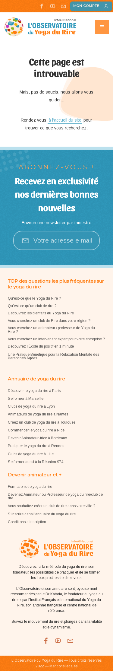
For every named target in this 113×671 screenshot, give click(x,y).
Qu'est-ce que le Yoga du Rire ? (34, 298)
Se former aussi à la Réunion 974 (35, 462)
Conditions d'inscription (27, 522)
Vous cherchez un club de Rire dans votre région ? (49, 321)
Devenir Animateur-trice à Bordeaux (37, 438)
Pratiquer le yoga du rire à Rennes (36, 446)
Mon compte (91, 6)
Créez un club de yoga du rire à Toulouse (41, 422)
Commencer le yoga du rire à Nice (36, 430)
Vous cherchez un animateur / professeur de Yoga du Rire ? (51, 330)
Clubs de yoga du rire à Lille (31, 454)
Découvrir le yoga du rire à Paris (34, 391)
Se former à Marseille (25, 398)
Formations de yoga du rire (30, 487)
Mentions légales (63, 666)
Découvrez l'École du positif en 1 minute (41, 346)
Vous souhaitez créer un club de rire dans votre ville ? (51, 506)
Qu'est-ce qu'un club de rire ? (32, 306)
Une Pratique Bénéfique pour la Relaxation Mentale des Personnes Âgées (53, 356)
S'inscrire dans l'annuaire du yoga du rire (42, 514)
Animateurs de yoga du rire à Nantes (38, 414)
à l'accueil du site (65, 120)
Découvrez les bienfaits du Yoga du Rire (41, 313)
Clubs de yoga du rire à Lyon (31, 406)
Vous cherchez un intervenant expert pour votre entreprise (55, 339)
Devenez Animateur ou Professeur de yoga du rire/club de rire (55, 496)
